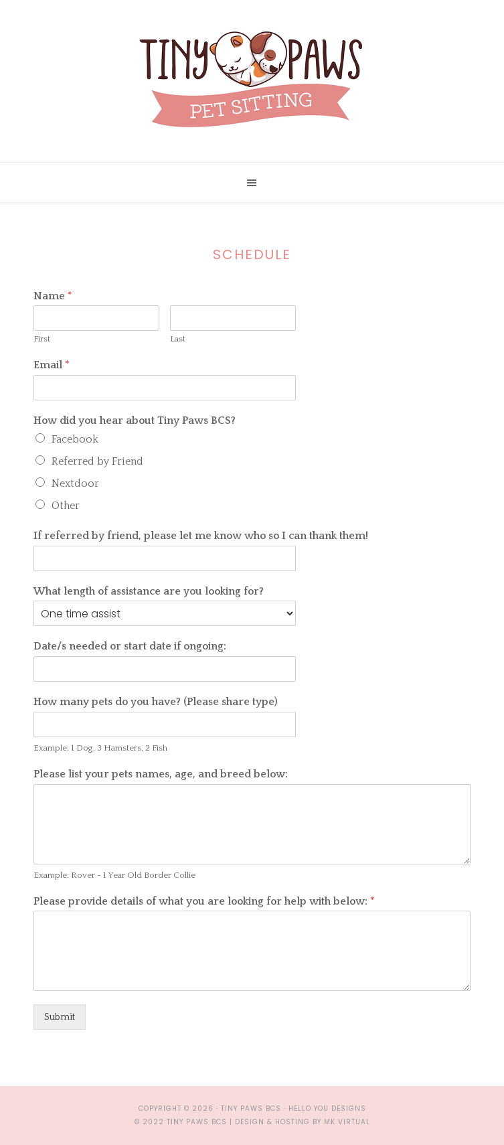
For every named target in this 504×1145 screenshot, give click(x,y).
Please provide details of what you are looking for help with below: (204, 901)
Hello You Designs (327, 1108)
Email (51, 365)
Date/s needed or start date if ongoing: (129, 646)
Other (66, 506)
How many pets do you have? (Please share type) (155, 702)
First (41, 339)
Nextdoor (75, 483)
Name (52, 296)
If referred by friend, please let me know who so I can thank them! (200, 536)
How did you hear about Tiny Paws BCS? (134, 420)
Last (177, 339)
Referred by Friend (97, 461)
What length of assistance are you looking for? (148, 591)
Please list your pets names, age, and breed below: (160, 774)
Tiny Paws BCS (252, 80)
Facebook (75, 439)
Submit (59, 1017)
